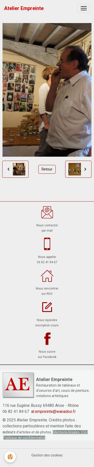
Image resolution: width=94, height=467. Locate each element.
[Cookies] (10, 456)
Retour (47, 169)
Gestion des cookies (47, 455)
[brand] (24, 8)
